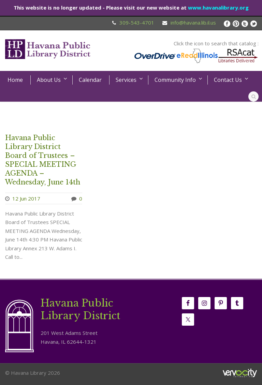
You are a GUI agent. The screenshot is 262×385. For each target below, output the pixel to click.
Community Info (175, 80)
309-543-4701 (136, 22)
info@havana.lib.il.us (193, 22)
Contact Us (228, 80)
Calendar (90, 80)
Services (126, 80)
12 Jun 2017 (26, 198)
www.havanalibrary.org (218, 7)
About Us (49, 80)
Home (15, 80)
